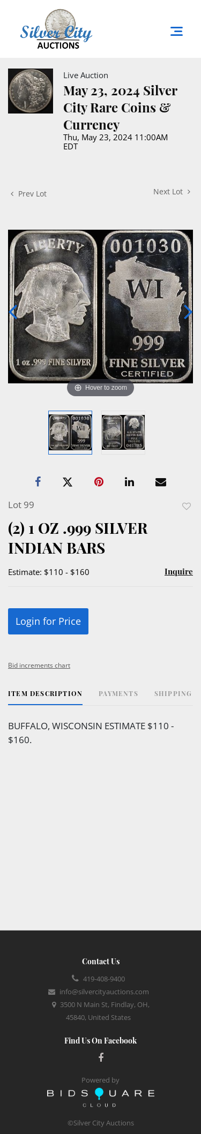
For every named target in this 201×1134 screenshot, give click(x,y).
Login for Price (48, 621)
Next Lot (171, 191)
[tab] (45, 697)
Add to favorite (186, 506)
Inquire (179, 571)
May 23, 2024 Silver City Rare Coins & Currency (120, 107)
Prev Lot (29, 193)
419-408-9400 (104, 979)
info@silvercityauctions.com (104, 991)
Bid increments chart (39, 665)
